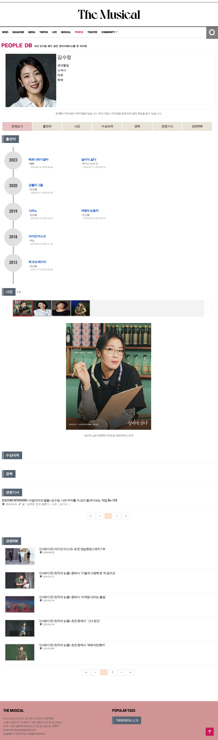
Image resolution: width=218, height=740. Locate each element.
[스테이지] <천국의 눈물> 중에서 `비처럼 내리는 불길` (73, 597)
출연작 (47, 126)
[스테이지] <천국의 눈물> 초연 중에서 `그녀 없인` (70, 621)
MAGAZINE (18, 32)
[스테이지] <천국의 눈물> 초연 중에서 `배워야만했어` (73, 645)
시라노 (33, 210)
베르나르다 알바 (38, 159)
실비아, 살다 (88, 159)
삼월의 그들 (36, 185)
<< (90, 515)
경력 (137, 126)
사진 (77, 126)
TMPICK (43, 32)
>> (126, 515)
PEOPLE (79, 32)
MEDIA (31, 32)
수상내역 (107, 126)
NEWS (5, 32)
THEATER (92, 32)
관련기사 (167, 126)
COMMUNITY (109, 32)
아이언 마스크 (37, 236)
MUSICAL (66, 32)
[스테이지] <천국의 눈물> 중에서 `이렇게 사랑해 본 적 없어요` (78, 573)
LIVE (54, 32)
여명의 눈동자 (89, 210)
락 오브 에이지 (37, 262)
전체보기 (17, 126)
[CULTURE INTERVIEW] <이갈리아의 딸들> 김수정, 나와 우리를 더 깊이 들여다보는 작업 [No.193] (59, 500)
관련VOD (197, 126)
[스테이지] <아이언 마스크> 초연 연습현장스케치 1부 (72, 549)
